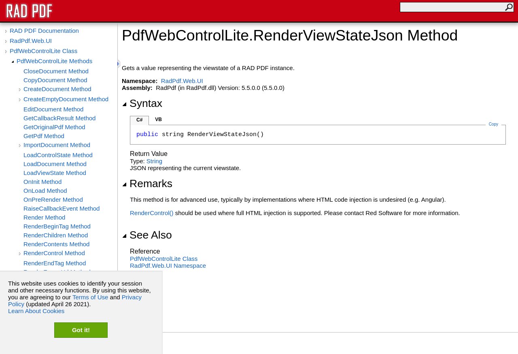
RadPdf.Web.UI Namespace (168, 265)
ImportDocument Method (56, 144)
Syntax (142, 103)
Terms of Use (90, 297)
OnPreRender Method (53, 199)
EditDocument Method (53, 109)
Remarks (147, 183)
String (154, 161)
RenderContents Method (56, 244)
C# (139, 120)
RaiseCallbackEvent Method (61, 208)
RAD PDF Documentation (44, 30)
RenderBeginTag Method (57, 226)
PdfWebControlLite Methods (54, 61)
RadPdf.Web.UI (31, 40)
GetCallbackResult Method (59, 118)
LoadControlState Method (58, 154)
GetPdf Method (43, 135)
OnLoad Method (45, 190)
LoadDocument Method (55, 163)
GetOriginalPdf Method (54, 127)
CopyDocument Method (55, 80)
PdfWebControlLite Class (43, 50)
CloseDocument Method (56, 71)
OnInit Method (42, 181)
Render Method (44, 217)
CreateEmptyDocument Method (65, 99)
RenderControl (152, 212)
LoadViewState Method (54, 172)
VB (158, 119)
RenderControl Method (54, 253)
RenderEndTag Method (54, 263)
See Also (147, 235)
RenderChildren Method (55, 235)
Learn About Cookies (36, 310)
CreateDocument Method (57, 88)
